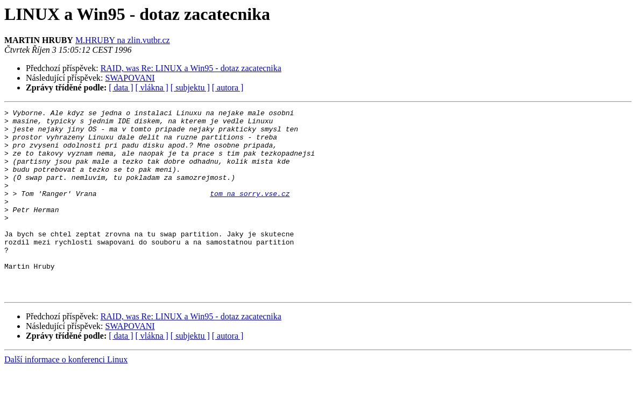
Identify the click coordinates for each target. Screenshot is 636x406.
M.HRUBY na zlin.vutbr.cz (122, 40)
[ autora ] (228, 87)
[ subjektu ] (190, 87)
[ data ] (121, 87)
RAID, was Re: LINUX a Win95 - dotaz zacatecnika (191, 68)
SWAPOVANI (130, 77)
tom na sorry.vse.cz (249, 211)
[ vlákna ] (152, 87)
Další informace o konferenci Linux (66, 396)
